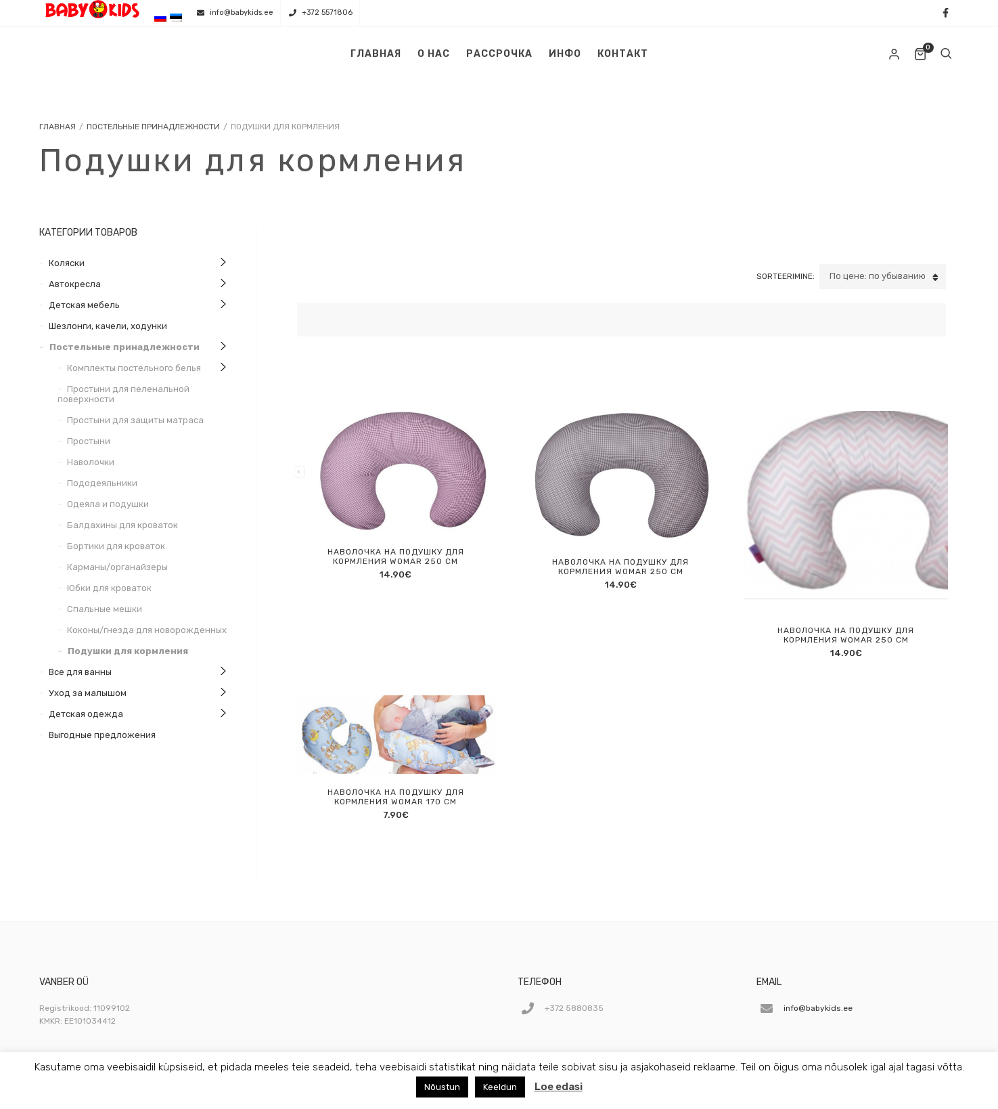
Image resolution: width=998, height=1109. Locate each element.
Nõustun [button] (442, 1087)
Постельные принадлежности (153, 126)
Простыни (88, 441)
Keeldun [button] (500, 1087)
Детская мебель (84, 305)
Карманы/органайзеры (117, 567)
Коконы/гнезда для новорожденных (147, 630)
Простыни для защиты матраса (135, 420)
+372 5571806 (327, 12)
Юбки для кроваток (109, 588)
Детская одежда (86, 714)
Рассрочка (499, 54)
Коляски (67, 263)
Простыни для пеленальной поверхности (123, 394)
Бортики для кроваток (116, 546)
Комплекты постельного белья (134, 368)
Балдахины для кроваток (122, 525)
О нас (433, 54)
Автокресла (75, 284)
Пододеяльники (102, 483)
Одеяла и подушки (108, 504)
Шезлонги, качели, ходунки (108, 326)
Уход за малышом (88, 693)
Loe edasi (559, 1087)
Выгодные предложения (102, 735)
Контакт (622, 54)
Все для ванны (80, 672)
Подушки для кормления (128, 651)
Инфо (565, 54)
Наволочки (90, 462)
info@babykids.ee (241, 12)
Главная (375, 54)
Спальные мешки (104, 609)
